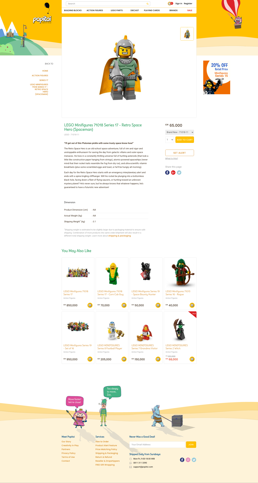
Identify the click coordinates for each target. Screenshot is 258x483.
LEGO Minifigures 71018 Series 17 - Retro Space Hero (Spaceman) (39, 89)
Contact (66, 461)
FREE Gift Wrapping (105, 464)
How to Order (102, 441)
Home (45, 71)
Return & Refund (104, 457)
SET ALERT (179, 152)
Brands (174, 10)
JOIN (191, 444)
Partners (66, 449)
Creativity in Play (70, 445)
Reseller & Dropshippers (108, 461)
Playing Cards (152, 10)
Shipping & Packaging (107, 453)
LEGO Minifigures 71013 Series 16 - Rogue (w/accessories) (178, 294)
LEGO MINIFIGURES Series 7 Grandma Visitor (145, 347)
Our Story (66, 441)
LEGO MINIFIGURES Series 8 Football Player (110, 347)
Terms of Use (68, 457)
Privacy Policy (69, 453)
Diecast (135, 10)
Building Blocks (73, 10)
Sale (189, 10)
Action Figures (95, 10)
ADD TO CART (185, 139)
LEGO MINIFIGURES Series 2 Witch (177, 347)
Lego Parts (117, 10)
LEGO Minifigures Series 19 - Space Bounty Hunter (146, 293)
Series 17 (43, 80)
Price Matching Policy (106, 449)
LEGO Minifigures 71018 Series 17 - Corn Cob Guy (111, 293)
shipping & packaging (119, 235)
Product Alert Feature (106, 445)
